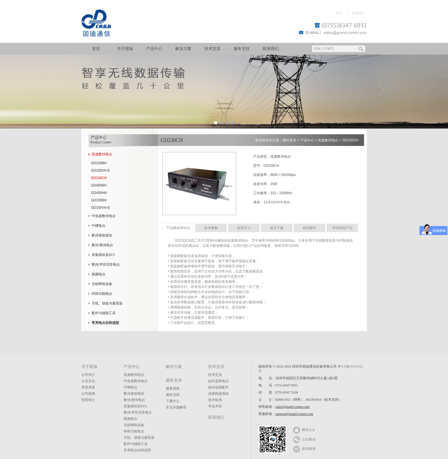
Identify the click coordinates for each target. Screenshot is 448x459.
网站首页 (289, 140)
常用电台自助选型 (137, 450)
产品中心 (154, 49)
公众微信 (304, 439)
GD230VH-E (100, 171)
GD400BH (99, 185)
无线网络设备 (102, 284)
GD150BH (99, 200)
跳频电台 (98, 274)
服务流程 (173, 395)
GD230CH (99, 178)
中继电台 (98, 226)
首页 (96, 49)
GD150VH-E (100, 208)
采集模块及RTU (103, 255)
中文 (339, 13)
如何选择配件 (218, 387)
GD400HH (99, 193)
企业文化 (88, 381)
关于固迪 (125, 49)
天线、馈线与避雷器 (107, 303)
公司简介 (88, 375)
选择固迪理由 (218, 394)
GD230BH (99, 163)
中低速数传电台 (104, 216)
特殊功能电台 (102, 294)
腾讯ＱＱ (304, 429)
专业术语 (215, 406)
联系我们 (271, 49)
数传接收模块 (102, 235)
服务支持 (242, 49)
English (357, 13)
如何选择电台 (218, 381)
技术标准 (215, 400)
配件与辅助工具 (104, 313)
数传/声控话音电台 (106, 264)
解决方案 (183, 49)
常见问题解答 (176, 407)
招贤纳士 (88, 400)
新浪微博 (304, 448)
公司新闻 (88, 394)
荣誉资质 (88, 387)
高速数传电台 (102, 154)
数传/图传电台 (102, 245)
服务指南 (173, 388)
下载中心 (173, 401)
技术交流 (212, 49)
